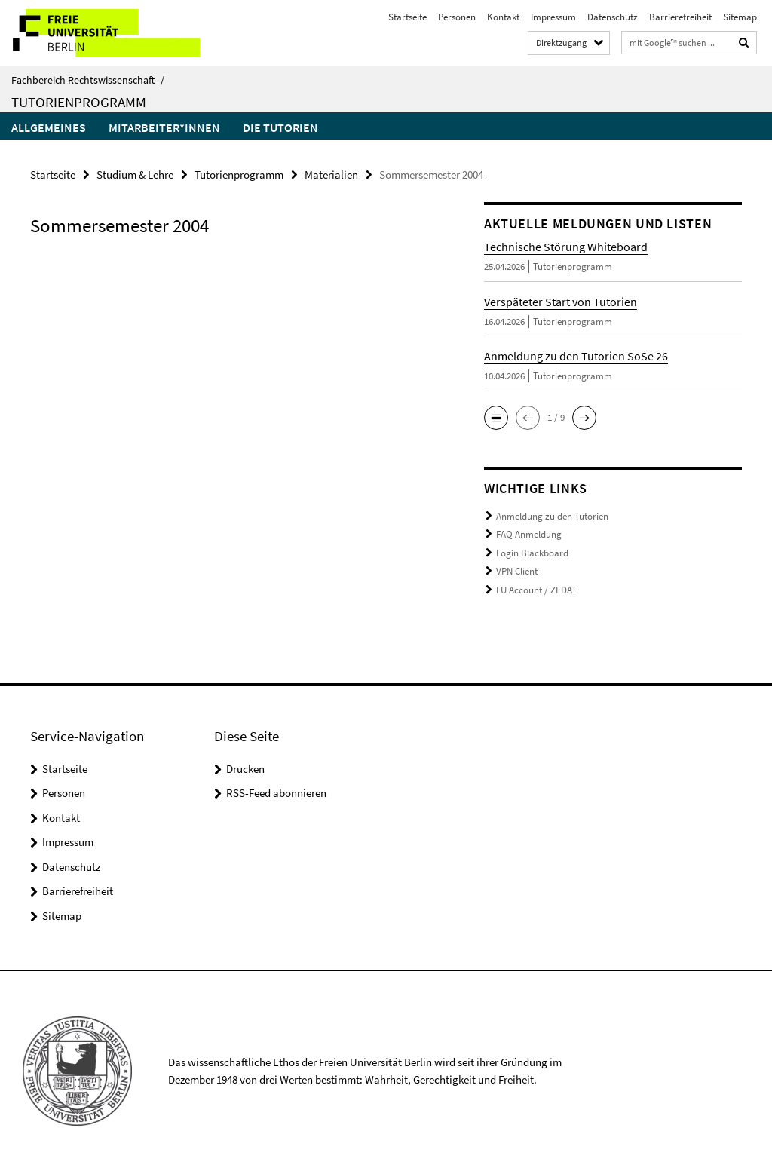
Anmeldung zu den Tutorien (552, 516)
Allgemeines (48, 127)
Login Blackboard (532, 553)
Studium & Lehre (134, 174)
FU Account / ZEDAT (536, 590)
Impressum (553, 17)
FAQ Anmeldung (529, 534)
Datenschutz (612, 17)
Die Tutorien (280, 127)
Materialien (331, 174)
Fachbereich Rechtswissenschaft (87, 80)
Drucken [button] (245, 769)
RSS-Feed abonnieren (276, 793)
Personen (457, 17)
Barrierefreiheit (680, 17)
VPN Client (517, 571)
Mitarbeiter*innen (164, 127)
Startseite (407, 17)
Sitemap (740, 17)
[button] (496, 418)
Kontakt (503, 17)
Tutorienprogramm (78, 102)
